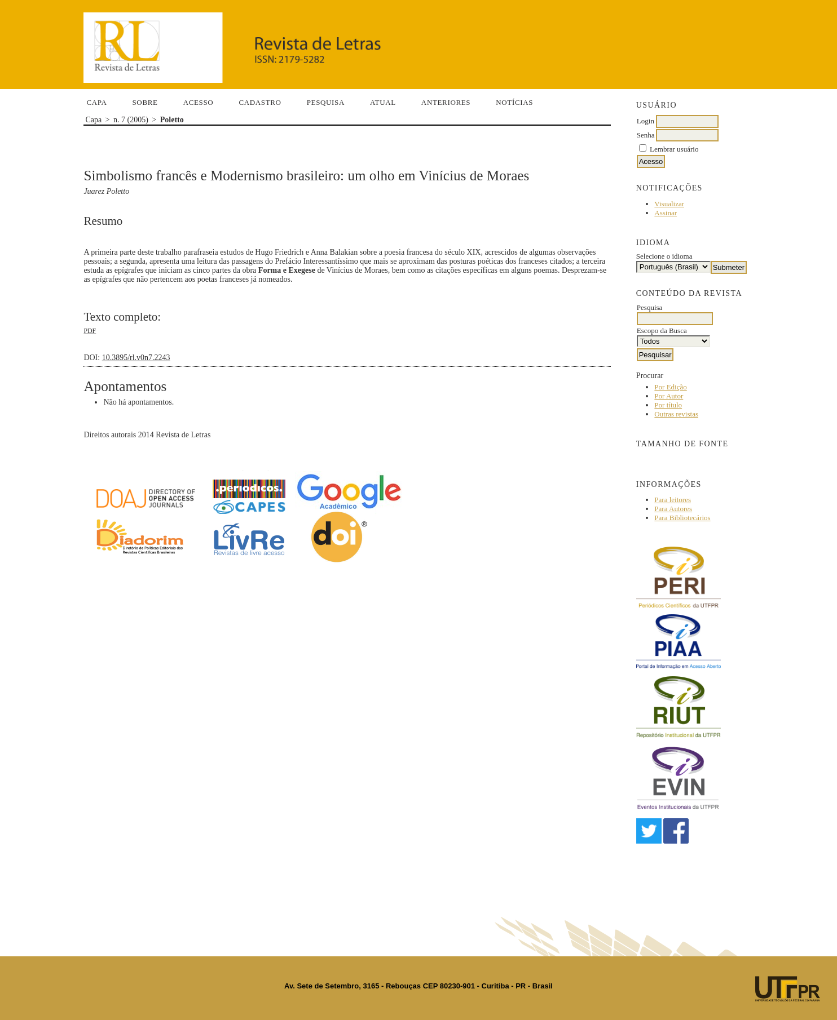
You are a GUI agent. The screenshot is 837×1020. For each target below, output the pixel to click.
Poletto (172, 120)
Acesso (198, 102)
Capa (96, 102)
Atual (383, 102)
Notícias (514, 102)
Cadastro (260, 102)
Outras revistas (676, 414)
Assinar (665, 213)
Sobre (144, 102)
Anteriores (445, 102)
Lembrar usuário (674, 149)
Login (645, 121)
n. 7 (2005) (130, 120)
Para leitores (672, 499)
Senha (646, 135)
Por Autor (668, 396)
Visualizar (669, 203)
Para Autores (673, 508)
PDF (89, 331)
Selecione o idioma (664, 256)
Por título (668, 405)
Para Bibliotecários (682, 517)
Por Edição (670, 387)
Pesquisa (326, 102)
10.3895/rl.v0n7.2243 (136, 357)
